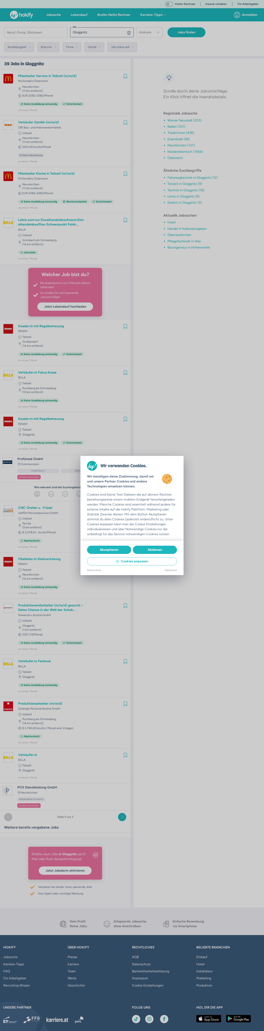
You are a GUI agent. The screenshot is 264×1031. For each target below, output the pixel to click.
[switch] (169, 4)
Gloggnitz (28, 434)
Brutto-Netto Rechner (113, 15)
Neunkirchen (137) (181, 145)
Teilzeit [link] (26, 337)
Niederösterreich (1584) (185, 152)
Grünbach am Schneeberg (39, 240)
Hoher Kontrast (185, 4)
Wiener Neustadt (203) (184, 120)
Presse (72, 957)
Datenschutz (141, 964)
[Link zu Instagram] (149, 1015)
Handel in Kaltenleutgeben (187, 229)
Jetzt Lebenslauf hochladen (65, 306)
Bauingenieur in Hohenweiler (188, 247)
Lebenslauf (79, 15)
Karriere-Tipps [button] (153, 15)
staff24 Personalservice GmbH (38, 513)
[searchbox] (36, 32)
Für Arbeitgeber (14, 978)
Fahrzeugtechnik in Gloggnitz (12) (192, 178)
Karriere (73, 964)
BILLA (22, 229)
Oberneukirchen (179, 235)
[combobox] (149, 32)
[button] (19, 47)
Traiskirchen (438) (180, 133)
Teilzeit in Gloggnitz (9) (184, 184)
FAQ (6, 971)
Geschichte (76, 985)
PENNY (23, 331)
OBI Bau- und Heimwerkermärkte (39, 127)
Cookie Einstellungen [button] (147, 978)
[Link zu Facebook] (164, 1015)
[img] (125, 76)
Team (72, 971)
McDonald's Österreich (33, 81)
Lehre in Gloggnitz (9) (183, 196)
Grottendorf (30, 341)
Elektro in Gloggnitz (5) (184, 202)
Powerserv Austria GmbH (34, 615)
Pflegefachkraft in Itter (184, 241)
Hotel (171, 222)
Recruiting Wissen (16, 985)
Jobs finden (186, 32)
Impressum (140, 971)
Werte (72, 978)
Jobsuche (53, 15)
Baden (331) (176, 126)
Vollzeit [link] (27, 133)
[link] (247, 15)
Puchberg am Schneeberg (39, 388)
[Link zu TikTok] (136, 1015)
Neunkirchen (30, 87)
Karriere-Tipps (13, 964)
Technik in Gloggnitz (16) (185, 190)
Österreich (175, 158)
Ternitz (26, 523)
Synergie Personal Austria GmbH (39, 708)
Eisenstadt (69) (178, 139)
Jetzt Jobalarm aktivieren (65, 870)
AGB (135, 957)
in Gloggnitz (32, 63)
